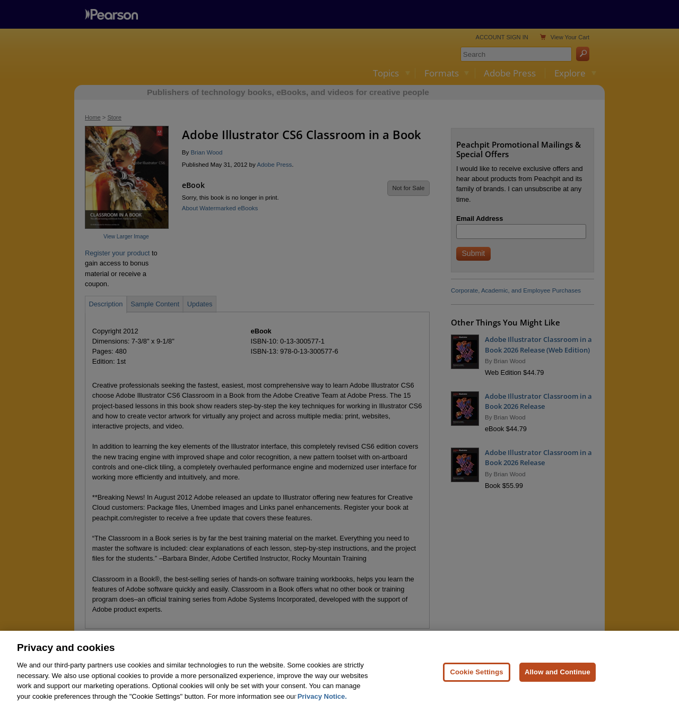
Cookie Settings (476, 681)
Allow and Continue (557, 681)
